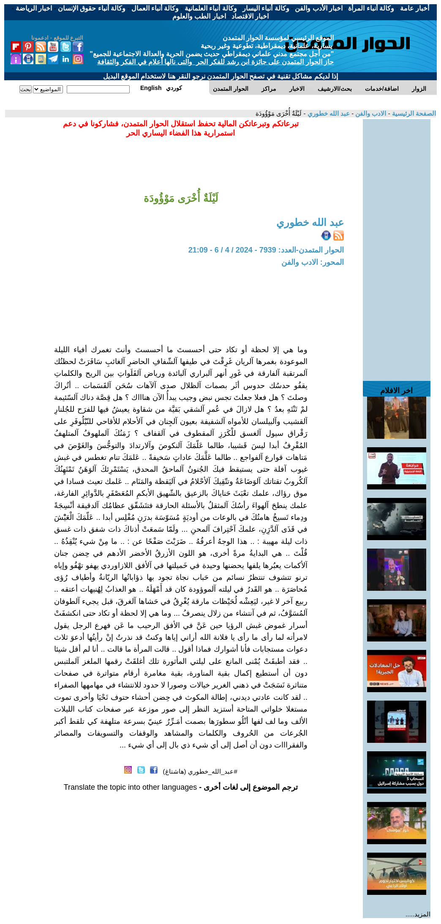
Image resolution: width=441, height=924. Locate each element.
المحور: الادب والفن (312, 262)
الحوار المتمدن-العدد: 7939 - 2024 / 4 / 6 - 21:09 (266, 250)
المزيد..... (418, 914)
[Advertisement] (396, 245)
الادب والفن (370, 113)
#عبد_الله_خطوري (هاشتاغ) (200, 771)
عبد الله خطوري (327, 113)
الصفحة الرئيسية (413, 113)
